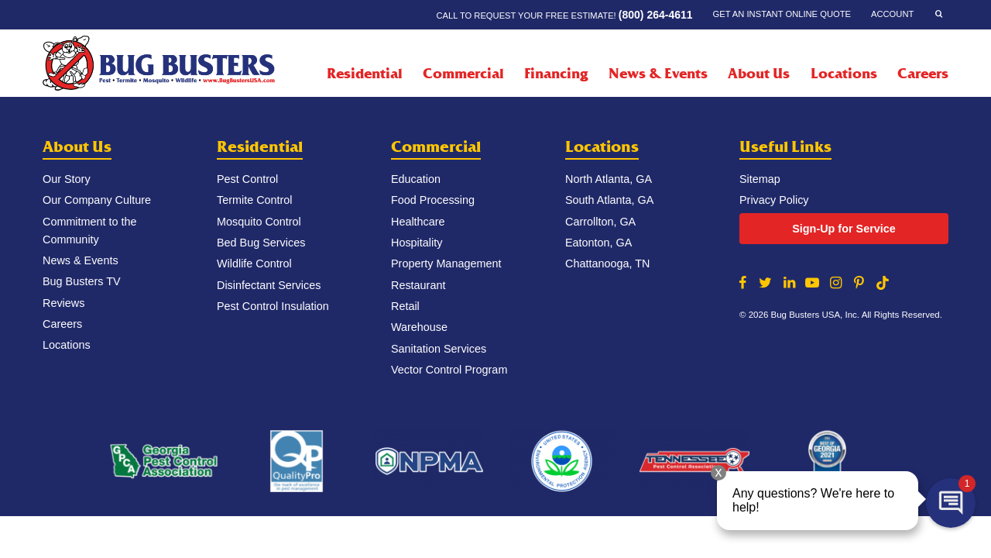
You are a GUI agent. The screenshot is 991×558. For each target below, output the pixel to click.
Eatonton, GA (598, 242)
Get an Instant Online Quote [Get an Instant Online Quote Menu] (782, 14)
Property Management (446, 263)
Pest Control (247, 179)
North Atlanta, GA (608, 179)
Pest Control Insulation (273, 306)
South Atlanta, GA (609, 200)
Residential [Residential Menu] (365, 73)
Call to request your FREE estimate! (564, 15)
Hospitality (416, 242)
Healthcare (418, 221)
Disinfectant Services (269, 285)
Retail (405, 306)
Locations (844, 73)
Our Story (67, 179)
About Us (77, 147)
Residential (260, 147)
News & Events (658, 73)
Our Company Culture (97, 200)
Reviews (63, 303)
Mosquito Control (259, 221)
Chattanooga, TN (607, 263)
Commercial (436, 147)
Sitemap (759, 179)
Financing (556, 73)
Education (416, 179)
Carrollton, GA (600, 221)
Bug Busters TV (82, 281)
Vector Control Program (449, 369)
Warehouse (419, 327)
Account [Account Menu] (892, 14)
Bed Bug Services (261, 242)
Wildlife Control (254, 263)
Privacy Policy (774, 200)
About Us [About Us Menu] (759, 73)
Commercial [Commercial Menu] (463, 73)
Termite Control (255, 200)
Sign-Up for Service (844, 228)
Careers (922, 73)
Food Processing (433, 200)
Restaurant (418, 285)
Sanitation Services (438, 349)
